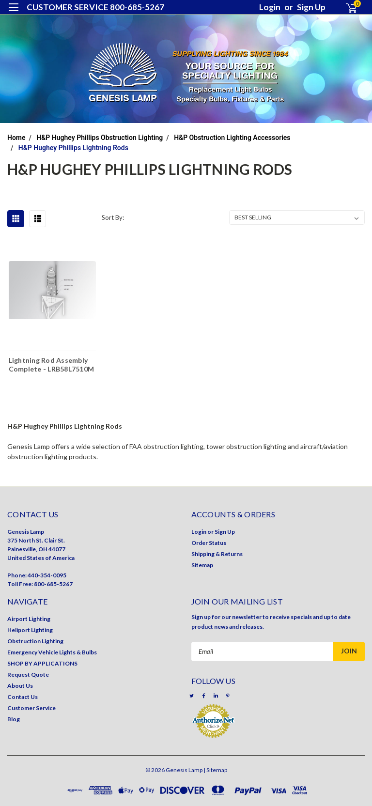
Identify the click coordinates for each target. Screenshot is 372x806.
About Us (20, 685)
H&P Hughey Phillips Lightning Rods (73, 148)
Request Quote (28, 674)
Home (16, 137)
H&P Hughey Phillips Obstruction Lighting (99, 137)
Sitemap (202, 565)
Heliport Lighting (30, 630)
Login (269, 7)
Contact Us (22, 696)
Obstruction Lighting (35, 641)
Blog (13, 719)
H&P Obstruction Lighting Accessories (232, 137)
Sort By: (113, 217)
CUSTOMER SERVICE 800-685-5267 (95, 7)
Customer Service (31, 708)
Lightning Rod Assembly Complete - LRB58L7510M (51, 364)
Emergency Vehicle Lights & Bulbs (52, 652)
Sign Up (311, 7)
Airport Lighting (28, 618)
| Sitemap (215, 770)
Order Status (208, 542)
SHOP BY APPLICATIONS (42, 663)
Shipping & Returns (217, 554)
